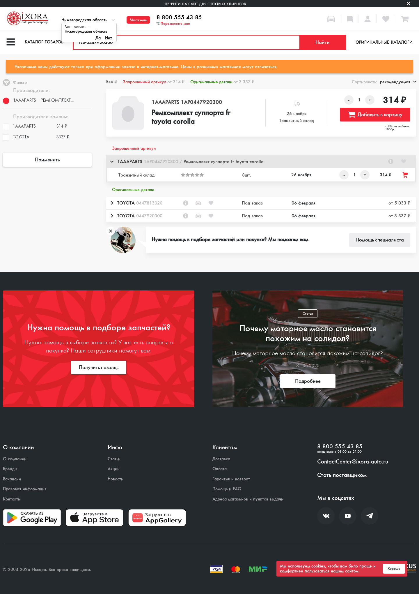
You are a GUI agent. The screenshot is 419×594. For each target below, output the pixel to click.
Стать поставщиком (342, 475)
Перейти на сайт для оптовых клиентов (205, 3)
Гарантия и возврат (231, 479)
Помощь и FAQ (226, 489)
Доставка (221, 458)
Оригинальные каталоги (384, 42)
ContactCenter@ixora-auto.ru (352, 461)
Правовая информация (25, 489)
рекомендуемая (398, 81)
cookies (318, 566)
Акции (114, 468)
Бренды (10, 468)
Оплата (219, 468)
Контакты (12, 499)
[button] (261, 161)
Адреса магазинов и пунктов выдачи (247, 499)
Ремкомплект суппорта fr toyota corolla (191, 117)
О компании (14, 458)
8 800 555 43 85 (179, 17)
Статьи (114, 458)
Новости (115, 479)
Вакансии (12, 479)
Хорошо (394, 568)
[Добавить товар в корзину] (405, 175)
